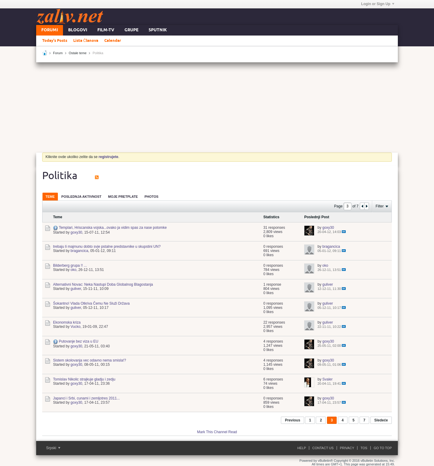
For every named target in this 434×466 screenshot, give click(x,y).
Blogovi (77, 30)
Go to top (383, 448)
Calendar (112, 40)
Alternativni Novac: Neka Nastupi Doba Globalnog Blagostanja (103, 284)
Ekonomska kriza (66, 322)
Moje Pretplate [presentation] (123, 196)
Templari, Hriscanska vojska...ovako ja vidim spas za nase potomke (113, 227)
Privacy (347, 448)
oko (73, 270)
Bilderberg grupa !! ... (70, 265)
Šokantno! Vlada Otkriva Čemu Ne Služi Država (91, 303)
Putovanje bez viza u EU (78, 341)
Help (301, 448)
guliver (76, 289)
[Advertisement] (217, 107)
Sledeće (381, 420)
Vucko (75, 327)
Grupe (131, 30)
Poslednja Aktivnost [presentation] (81, 196)
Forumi (49, 30)
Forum (58, 53)
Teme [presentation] (50, 196)
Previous (292, 420)
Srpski (53, 448)
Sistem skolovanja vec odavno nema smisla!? (89, 360)
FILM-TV (105, 30)
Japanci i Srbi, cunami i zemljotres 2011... (86, 398)
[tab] (50, 196)
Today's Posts (54, 40)
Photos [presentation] (151, 196)
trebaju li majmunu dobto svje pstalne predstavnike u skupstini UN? (107, 246)
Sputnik (158, 30)
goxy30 (76, 232)
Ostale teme (77, 53)
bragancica (79, 251)
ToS (363, 448)
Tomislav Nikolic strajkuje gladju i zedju (84, 379)
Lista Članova (85, 40)
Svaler (327, 379)
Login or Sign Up (377, 4)
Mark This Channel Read (217, 432)
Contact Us (323, 448)
